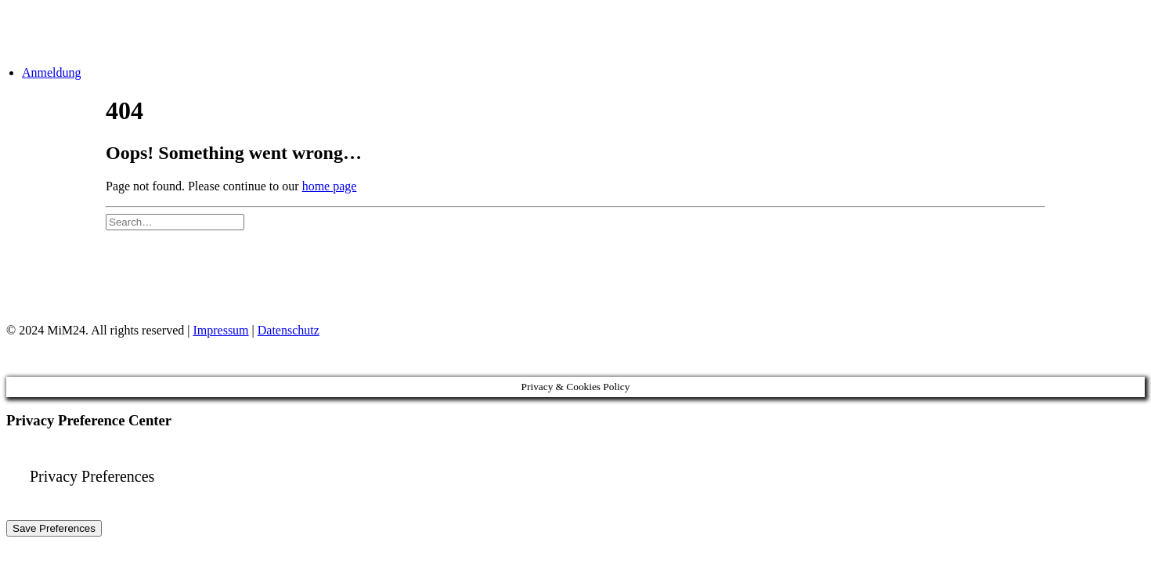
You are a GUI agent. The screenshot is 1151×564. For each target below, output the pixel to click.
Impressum (220, 330)
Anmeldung (51, 72)
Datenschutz (288, 330)
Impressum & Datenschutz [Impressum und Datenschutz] (189, 275)
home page (329, 186)
